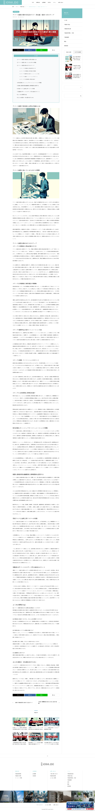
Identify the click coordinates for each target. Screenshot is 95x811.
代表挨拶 (34, 775)
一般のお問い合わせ (54, 773)
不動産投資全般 (67, 28)
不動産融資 (66, 37)
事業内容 (38, 2)
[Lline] (42, 50)
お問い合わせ (60, 2)
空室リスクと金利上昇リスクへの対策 (26, 88)
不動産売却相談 (53, 775)
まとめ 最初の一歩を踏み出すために (26, 97)
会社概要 (34, 773)
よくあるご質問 (53, 777)
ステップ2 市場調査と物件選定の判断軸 (28, 71)
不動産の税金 (16, 11)
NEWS (49, 2)
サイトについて (40, 804)
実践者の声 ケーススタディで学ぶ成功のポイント (29, 91)
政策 (68, 782)
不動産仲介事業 (18, 775)
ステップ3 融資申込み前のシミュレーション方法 (30, 73)
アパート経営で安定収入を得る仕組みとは (27, 59)
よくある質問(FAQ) (22, 94)
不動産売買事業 (18, 773)
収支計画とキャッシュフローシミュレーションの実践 (29, 82)
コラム (54, 2)
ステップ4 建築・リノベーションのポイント (29, 76)
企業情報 (43, 2)
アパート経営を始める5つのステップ (26, 65)
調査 (65, 41)
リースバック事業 (18, 777)
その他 (65, 20)
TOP (33, 2)
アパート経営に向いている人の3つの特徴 (27, 62)
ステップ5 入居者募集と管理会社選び (28, 79)
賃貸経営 (66, 45)
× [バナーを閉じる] (92, 803)
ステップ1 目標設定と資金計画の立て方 (28, 68)
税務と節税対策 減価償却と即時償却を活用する (28, 85)
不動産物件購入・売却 (69, 33)
